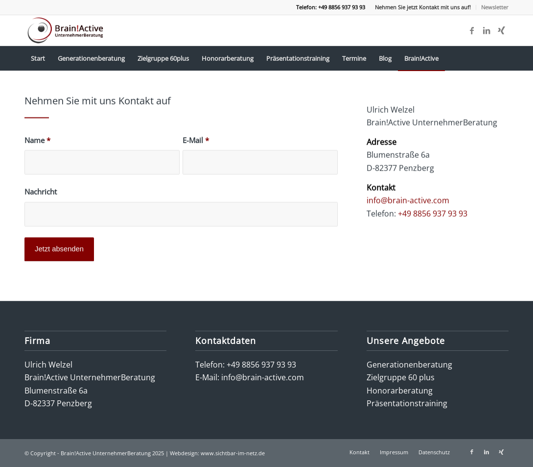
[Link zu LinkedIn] (486, 30)
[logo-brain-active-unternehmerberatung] (66, 30)
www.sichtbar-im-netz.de (233, 453)
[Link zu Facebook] (471, 30)
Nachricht (40, 193)
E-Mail (196, 142)
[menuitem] (423, 7)
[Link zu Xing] (501, 30)
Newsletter (495, 7)
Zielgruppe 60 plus (401, 377)
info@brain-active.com (408, 202)
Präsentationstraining (407, 403)
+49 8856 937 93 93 (432, 215)
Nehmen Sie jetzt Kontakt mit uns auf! (423, 7)
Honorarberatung (400, 390)
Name (37, 142)
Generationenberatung (409, 364)
